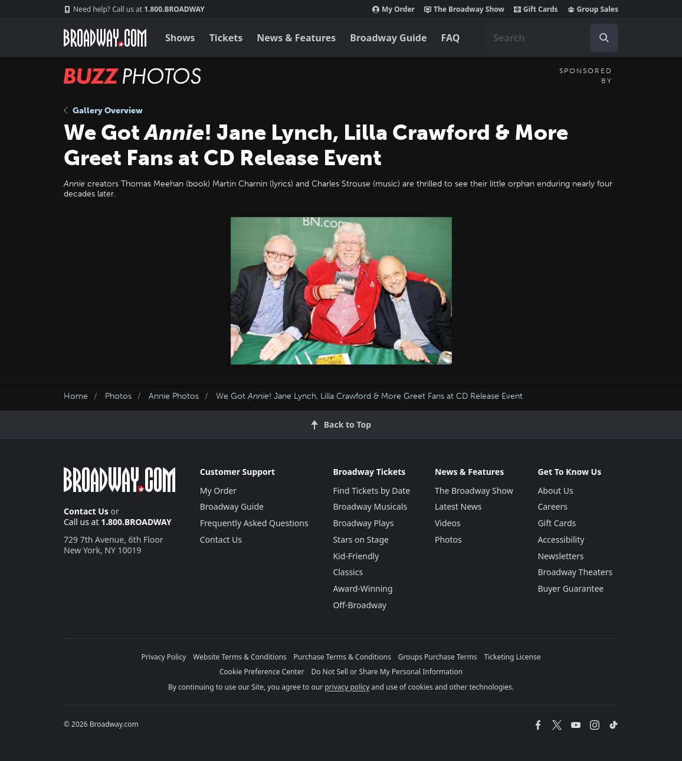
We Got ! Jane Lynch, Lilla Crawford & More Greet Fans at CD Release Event (369, 396)
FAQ (450, 37)
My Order (393, 9)
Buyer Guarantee (570, 588)
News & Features (296, 37)
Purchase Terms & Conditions (342, 657)
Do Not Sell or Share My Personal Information (387, 672)
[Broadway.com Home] (105, 38)
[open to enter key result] (604, 38)
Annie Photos (174, 396)
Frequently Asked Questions (254, 523)
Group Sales (593, 9)
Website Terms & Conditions (239, 657)
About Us (555, 490)
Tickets (226, 37)
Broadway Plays (363, 523)
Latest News (458, 506)
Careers (552, 506)
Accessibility (560, 539)
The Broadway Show (464, 9)
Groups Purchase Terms (437, 657)
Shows (180, 37)
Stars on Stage (361, 539)
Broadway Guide (388, 37)
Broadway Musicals (370, 506)
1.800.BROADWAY (134, 9)
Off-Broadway (359, 605)
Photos (118, 396)
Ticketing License (512, 657)
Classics (348, 572)
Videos (448, 523)
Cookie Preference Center (261, 672)
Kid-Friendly (356, 556)
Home (76, 396)
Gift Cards (536, 9)
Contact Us (86, 511)
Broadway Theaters (574, 572)
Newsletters (560, 556)
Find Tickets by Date (371, 490)
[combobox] (551, 38)
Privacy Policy (164, 657)
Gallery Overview (103, 111)
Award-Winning (362, 588)
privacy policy (346, 687)
